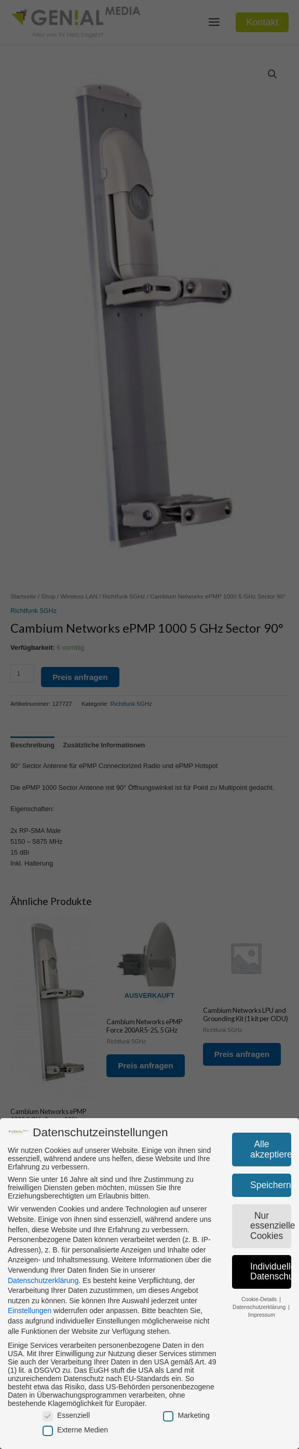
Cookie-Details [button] (259, 1299)
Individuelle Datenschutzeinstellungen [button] (270, 1271)
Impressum (261, 1315)
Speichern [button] (270, 1185)
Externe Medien (75, 1430)
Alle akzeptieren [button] (270, 1149)
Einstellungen (29, 1310)
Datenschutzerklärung (43, 1280)
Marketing (186, 1415)
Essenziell (66, 1415)
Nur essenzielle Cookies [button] (270, 1225)
